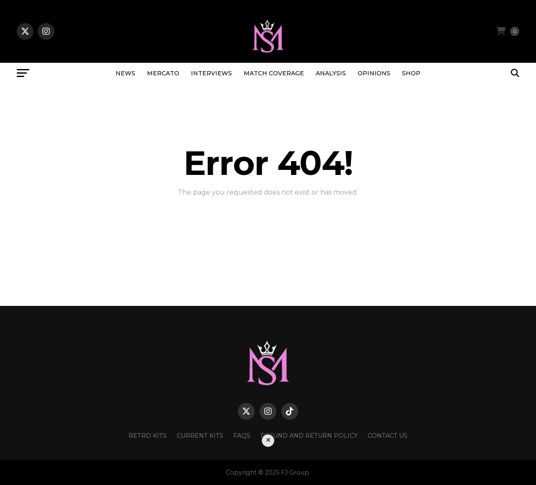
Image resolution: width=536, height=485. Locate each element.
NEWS (125, 73)
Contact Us (387, 435)
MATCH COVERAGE (274, 73)
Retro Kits (148, 435)
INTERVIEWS (211, 73)
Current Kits (200, 435)
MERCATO (163, 73)
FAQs (241, 435)
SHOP (411, 73)
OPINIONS (374, 73)
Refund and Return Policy (309, 435)
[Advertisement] (268, 461)
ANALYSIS (331, 73)
